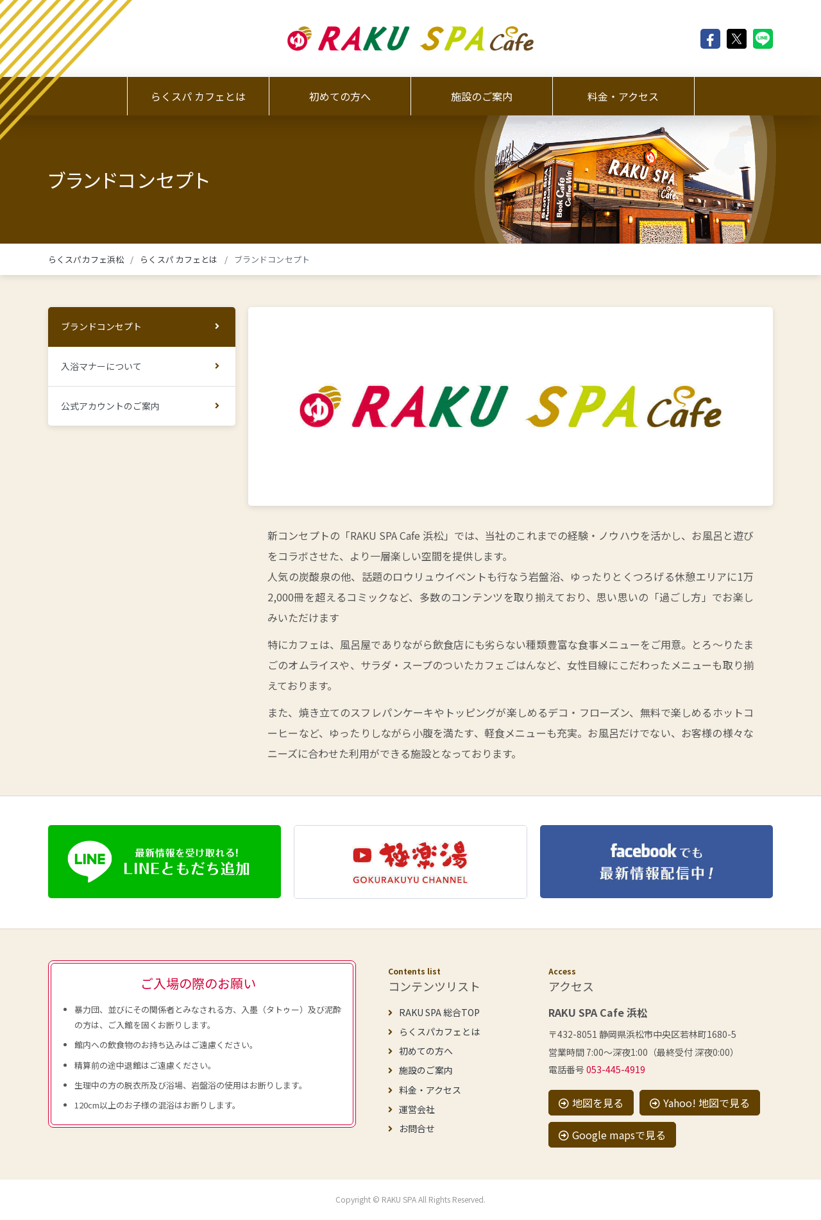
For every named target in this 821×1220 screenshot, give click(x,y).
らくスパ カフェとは (198, 96)
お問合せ (411, 1128)
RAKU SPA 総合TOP (434, 1012)
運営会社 (411, 1109)
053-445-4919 (615, 1069)
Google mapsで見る (612, 1134)
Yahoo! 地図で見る (700, 1102)
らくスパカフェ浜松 (86, 259)
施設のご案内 (481, 96)
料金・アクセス (623, 96)
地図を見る (591, 1102)
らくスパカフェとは (434, 1031)
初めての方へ (340, 96)
